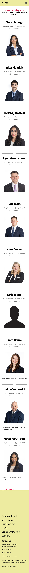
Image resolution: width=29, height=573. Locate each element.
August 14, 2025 (21, 26)
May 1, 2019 (21, 393)
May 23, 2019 (21, 344)
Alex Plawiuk (14, 67)
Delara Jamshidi (14, 113)
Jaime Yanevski (14, 389)
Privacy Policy (6, 562)
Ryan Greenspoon (14, 158)
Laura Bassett (14, 249)
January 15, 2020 (21, 298)
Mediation (7, 520)
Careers (6, 535)
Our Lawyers (8, 523)
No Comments (15, 28)
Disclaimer (24, 560)
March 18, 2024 (21, 162)
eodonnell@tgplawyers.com (9, 556)
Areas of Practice (11, 516)
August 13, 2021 (21, 208)
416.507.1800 (6, 549)
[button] (26, 3)
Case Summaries (11, 531)
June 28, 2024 (21, 117)
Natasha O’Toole (14, 439)
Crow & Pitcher (12, 566)
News (5, 527)
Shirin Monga (14, 22)
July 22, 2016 (21, 443)
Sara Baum (14, 340)
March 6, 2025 (21, 71)
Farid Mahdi (14, 295)
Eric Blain (14, 204)
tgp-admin (10, 26)
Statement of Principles (18, 562)
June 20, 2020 (21, 253)
